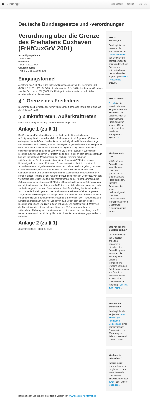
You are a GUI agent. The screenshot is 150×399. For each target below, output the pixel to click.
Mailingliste (114, 385)
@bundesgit (116, 4)
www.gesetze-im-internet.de (82, 396)
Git (118, 137)
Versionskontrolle (117, 54)
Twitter (112, 382)
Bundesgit (11, 4)
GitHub (130, 4)
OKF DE (143, 4)
